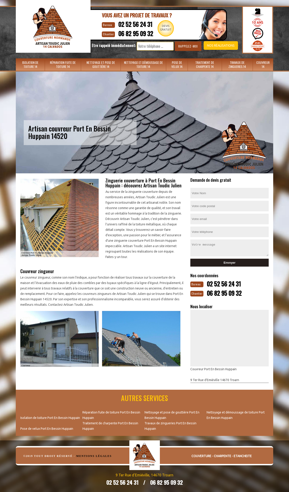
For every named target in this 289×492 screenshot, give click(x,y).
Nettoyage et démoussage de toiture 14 (143, 64)
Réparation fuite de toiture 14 (63, 64)
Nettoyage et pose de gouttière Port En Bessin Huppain (171, 414)
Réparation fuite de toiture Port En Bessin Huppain (111, 414)
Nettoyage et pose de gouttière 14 (100, 64)
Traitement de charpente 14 (204, 64)
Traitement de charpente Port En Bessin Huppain (110, 425)
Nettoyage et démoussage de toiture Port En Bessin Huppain (236, 414)
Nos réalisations (215, 45)
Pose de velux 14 (176, 64)
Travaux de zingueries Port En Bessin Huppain (170, 425)
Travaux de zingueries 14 (237, 64)
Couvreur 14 (263, 64)
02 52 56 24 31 (132, 24)
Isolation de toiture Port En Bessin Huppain (50, 417)
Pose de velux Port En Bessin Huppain (46, 428)
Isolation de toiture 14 (30, 64)
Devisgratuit (166, 27)
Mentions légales (94, 455)
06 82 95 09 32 (133, 33)
